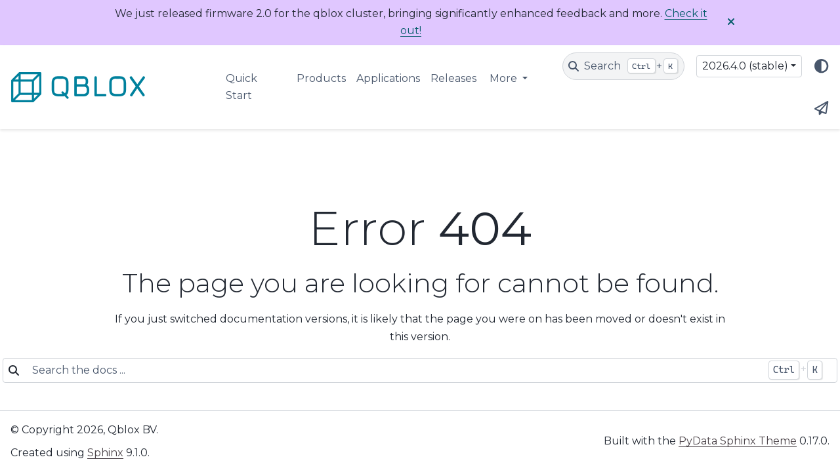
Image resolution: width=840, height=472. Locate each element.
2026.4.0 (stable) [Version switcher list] (745, 66)
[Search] (623, 66)
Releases (453, 78)
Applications (388, 78)
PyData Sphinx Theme (738, 441)
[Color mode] (822, 66)
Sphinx (105, 452)
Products (321, 78)
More (505, 78)
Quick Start (241, 87)
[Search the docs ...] (393, 370)
